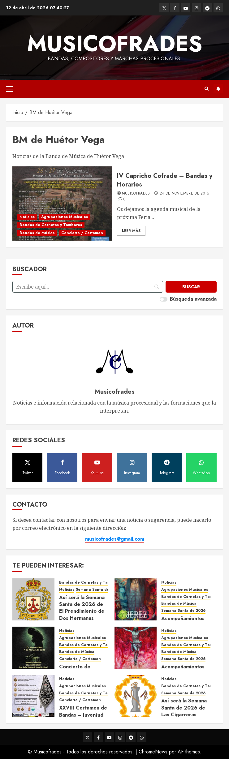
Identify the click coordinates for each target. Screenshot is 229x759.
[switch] (163, 299)
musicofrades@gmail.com (114, 538)
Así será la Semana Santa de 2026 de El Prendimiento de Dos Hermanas (82, 608)
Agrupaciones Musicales (64, 217)
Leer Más (131, 231)
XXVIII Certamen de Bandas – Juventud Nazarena (83, 714)
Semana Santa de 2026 (98, 589)
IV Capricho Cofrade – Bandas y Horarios (164, 180)
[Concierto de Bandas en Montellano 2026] (33, 648)
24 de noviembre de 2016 (185, 193)
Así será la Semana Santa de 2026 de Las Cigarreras (184, 707)
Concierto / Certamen (82, 233)
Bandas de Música (37, 233)
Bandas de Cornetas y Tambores (50, 225)
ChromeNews (153, 751)
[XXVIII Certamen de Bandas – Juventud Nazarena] (33, 696)
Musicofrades (114, 44)
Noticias (27, 217)
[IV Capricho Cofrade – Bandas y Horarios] (62, 203)
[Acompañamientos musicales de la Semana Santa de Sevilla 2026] (135, 648)
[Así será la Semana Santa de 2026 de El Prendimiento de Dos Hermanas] (33, 599)
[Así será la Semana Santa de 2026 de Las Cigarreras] (135, 696)
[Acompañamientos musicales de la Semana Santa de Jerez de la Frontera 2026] (135, 599)
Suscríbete (218, 88)
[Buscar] (191, 287)
